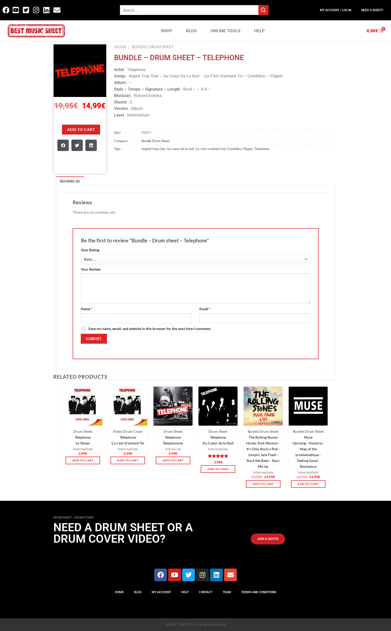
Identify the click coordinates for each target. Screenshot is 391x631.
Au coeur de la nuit (180, 149)
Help (185, 592)
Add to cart (81, 129)
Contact (205, 592)
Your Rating (90, 250)
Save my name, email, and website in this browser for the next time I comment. (149, 328)
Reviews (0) (70, 181)
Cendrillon (234, 149)
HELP (259, 30)
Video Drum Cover (128, 431)
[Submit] (263, 10)
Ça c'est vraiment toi (210, 149)
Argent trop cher (153, 149)
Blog (138, 592)
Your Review (91, 269)
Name (86, 309)
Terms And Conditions (258, 592)
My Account (161, 592)
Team (227, 592)
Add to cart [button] (82, 460)
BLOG (191, 30)
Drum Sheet (82, 431)
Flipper (248, 149)
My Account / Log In (335, 10)
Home (120, 46)
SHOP (166, 30)
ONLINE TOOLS (225, 30)
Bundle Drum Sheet (153, 46)
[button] (63, 145)
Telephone (261, 149)
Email (205, 309)
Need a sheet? (372, 10)
